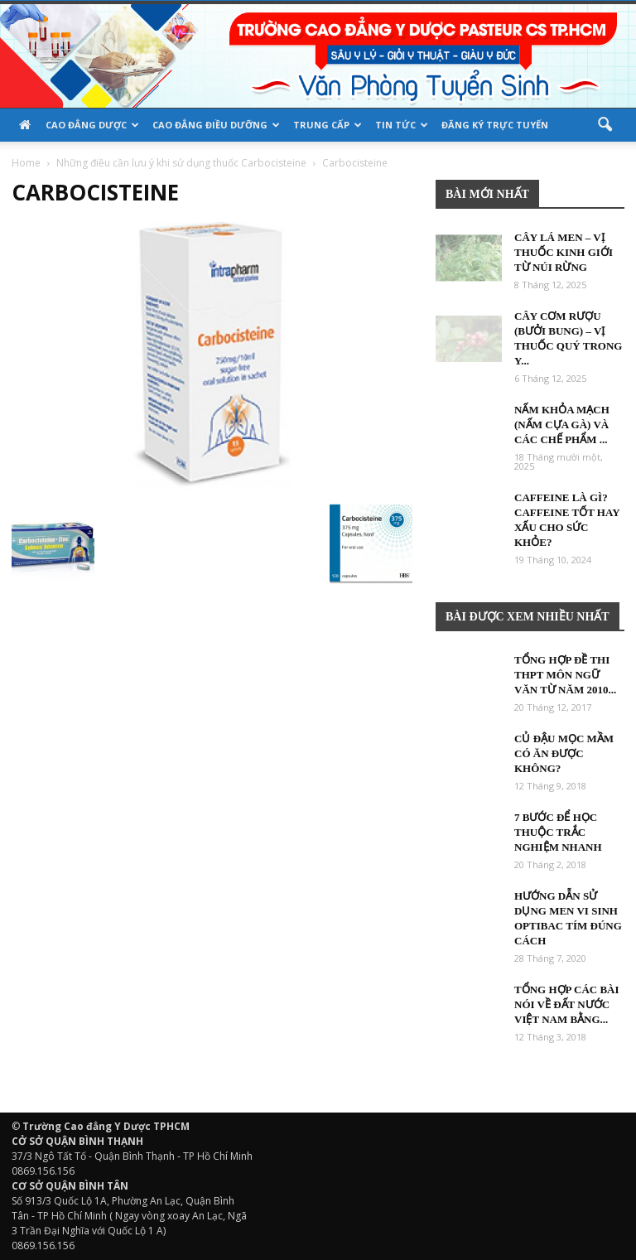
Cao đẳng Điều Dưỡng (216, 124)
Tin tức (401, 124)
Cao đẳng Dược (92, 124)
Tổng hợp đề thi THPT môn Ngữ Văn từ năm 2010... (565, 675)
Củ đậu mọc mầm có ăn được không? (564, 753)
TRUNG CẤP (327, 124)
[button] (604, 125)
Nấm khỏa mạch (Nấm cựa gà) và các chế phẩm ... (562, 424)
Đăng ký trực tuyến (494, 124)
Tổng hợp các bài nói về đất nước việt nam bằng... (566, 1004)
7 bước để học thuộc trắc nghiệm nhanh (558, 832)
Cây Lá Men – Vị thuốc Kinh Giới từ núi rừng (563, 252)
